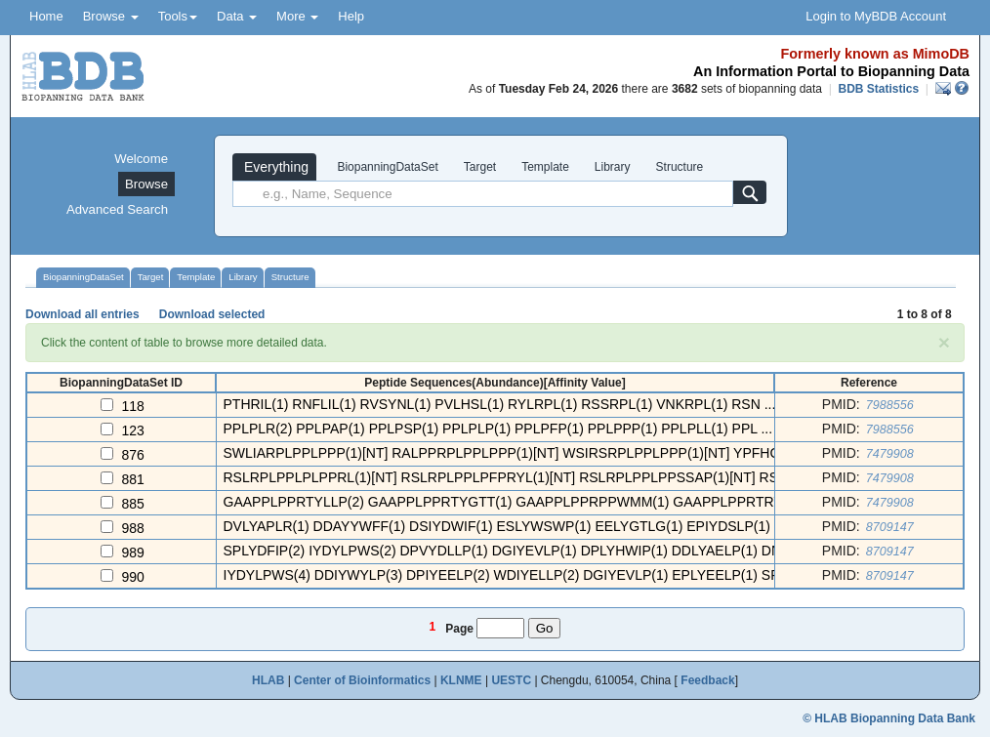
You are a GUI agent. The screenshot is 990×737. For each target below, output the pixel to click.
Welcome (141, 158)
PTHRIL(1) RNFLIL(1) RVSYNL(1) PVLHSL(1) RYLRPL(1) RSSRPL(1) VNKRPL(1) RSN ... (500, 404)
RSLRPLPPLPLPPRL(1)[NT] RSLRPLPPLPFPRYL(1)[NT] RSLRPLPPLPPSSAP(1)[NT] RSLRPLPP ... (535, 477)
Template (545, 167)
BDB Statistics (878, 89)
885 (133, 504)
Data (237, 16)
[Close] (944, 342)
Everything (274, 167)
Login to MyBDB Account (875, 16)
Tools (177, 16)
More (297, 16)
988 (133, 528)
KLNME (461, 680)
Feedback (707, 680)
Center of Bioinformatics (362, 680)
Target (480, 167)
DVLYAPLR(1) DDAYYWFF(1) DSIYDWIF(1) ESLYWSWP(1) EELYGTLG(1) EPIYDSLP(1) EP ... (515, 526)
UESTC (511, 680)
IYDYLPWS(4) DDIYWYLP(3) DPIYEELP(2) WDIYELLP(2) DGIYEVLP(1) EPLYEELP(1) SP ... (509, 575)
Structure (680, 167)
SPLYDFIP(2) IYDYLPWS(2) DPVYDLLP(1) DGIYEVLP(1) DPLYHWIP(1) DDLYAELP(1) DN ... (510, 550)
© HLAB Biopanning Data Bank (889, 718)
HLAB (268, 680)
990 (133, 577)
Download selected (212, 314)
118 (133, 406)
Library (613, 167)
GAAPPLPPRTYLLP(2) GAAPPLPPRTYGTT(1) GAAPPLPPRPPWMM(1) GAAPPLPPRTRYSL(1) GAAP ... (548, 502)
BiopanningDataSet (386, 167)
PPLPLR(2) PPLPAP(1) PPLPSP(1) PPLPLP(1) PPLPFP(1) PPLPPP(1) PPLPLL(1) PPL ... (498, 428)
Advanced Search (117, 209)
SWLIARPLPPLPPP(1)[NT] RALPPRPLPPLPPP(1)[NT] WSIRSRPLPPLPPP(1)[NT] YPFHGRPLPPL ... (536, 453)
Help (351, 16)
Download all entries (82, 314)
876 (133, 455)
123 (133, 430)
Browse (111, 16)
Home (46, 16)
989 (133, 552)
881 (133, 479)
